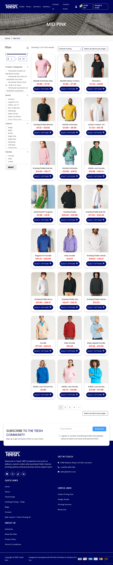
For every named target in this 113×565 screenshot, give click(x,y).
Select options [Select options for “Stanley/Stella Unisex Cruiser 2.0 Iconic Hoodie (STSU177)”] (94, 263)
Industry (46, 7)
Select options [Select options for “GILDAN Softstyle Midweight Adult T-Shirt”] (68, 132)
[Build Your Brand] (6, 116)
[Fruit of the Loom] (6, 119)
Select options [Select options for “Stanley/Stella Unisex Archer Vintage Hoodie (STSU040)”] (94, 307)
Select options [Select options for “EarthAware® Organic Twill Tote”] (41, 220)
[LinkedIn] (23, 474)
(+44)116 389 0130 (67, 467)
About (7, 492)
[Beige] (6, 127)
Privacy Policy (10, 539)
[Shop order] (70, 49)
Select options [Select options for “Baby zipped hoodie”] (94, 351)
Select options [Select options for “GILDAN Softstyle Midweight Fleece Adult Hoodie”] (68, 176)
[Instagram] (12, 474)
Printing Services (65, 504)
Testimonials (10, 497)
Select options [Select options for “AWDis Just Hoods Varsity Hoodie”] (94, 394)
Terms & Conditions (13, 544)
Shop (28, 7)
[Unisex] (6, 161)
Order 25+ (85, 6)
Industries (9, 529)
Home (7, 38)
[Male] (6, 158)
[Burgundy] (6, 142)
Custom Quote (66, 6)
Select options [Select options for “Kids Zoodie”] (68, 263)
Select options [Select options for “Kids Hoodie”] (68, 351)
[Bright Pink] (6, 136)
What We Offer (11, 534)
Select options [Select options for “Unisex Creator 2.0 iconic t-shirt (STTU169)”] (94, 132)
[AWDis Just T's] (6, 105)
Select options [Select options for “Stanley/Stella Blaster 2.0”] (41, 132)
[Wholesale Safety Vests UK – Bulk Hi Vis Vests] (6, 82)
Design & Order (98, 6)
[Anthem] (6, 99)
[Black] (6, 130)
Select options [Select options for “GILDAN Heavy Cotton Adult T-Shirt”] (68, 89)
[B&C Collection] (6, 108)
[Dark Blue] (6, 145)
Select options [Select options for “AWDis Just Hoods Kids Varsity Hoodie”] (41, 394)
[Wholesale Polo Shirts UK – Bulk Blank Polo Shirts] (6, 76)
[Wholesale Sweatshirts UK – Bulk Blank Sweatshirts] (6, 88)
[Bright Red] (6, 139)
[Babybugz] (6, 110)
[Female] (6, 155)
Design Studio (63, 499)
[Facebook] (7, 474)
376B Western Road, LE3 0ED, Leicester (76, 462)
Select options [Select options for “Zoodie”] (41, 351)
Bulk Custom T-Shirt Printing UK (18, 517)
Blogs (7, 507)
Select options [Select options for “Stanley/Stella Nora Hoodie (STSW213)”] (41, 307)
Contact (8, 512)
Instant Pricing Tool (65, 494)
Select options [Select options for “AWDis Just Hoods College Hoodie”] (94, 176)
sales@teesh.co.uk (68, 472)
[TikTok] (18, 474)
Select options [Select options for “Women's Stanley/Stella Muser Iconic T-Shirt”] (94, 89)
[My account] (76, 6)
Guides (21, 7)
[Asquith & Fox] (6, 102)
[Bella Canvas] (6, 113)
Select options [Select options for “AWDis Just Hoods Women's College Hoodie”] (68, 394)
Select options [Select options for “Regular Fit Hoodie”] (41, 263)
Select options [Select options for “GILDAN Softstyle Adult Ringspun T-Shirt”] (41, 89)
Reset (11, 167)
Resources (62, 509)
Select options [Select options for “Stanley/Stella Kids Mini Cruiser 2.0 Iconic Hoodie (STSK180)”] (94, 220)
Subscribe (99, 429)
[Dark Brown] (6, 147)
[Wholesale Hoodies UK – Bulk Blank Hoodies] (6, 71)
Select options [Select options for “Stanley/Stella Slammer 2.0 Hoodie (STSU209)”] (68, 220)
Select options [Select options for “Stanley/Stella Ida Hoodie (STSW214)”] (68, 307)
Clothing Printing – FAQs (15, 502)
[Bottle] (6, 133)
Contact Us (55, 6)
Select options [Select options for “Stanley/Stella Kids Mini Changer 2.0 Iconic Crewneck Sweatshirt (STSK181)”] (41, 176)
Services (36, 7)
